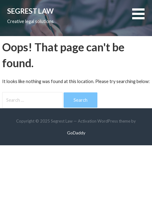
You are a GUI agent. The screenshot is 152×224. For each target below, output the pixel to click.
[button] (142, 17)
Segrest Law (30, 11)
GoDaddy (76, 132)
